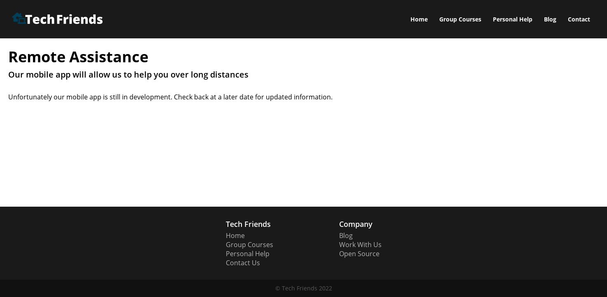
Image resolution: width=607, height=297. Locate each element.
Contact (579, 19)
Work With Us (360, 244)
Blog (550, 19)
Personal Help (512, 19)
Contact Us (243, 262)
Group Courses (460, 19)
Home (419, 19)
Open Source (359, 253)
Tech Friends (299, 288)
